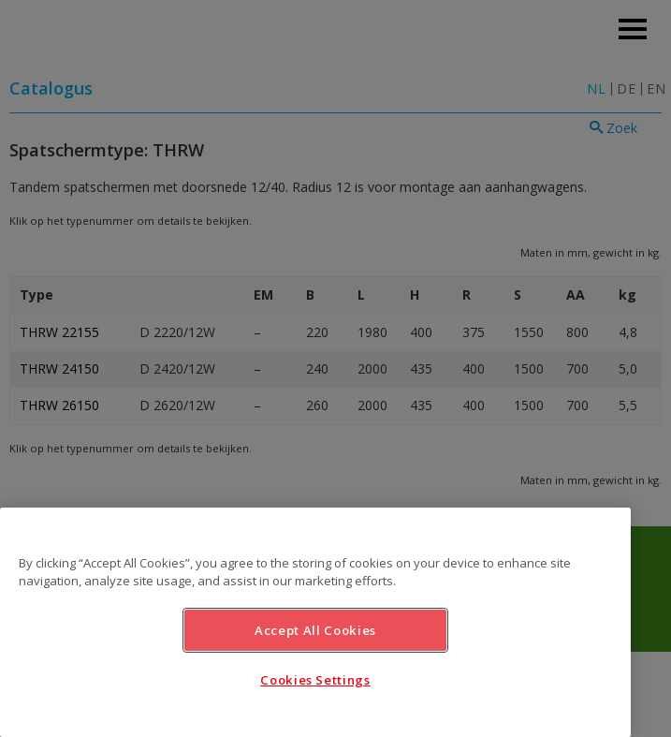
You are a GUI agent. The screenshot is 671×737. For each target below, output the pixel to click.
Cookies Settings (315, 679)
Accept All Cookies (315, 630)
